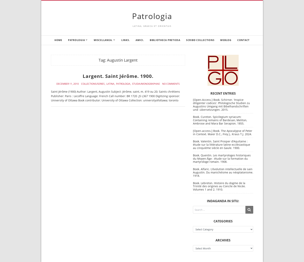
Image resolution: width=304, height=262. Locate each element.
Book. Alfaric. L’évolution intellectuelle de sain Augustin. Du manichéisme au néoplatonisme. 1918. (223, 172)
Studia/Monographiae (146, 84)
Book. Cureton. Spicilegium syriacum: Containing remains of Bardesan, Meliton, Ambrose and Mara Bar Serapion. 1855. (220, 120)
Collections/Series (93, 84)
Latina (110, 84)
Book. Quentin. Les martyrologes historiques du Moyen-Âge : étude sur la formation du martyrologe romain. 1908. (222, 158)
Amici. (140, 40)
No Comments (171, 84)
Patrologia (152, 16)
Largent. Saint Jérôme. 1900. (118, 76)
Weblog (225, 40)
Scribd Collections (200, 40)
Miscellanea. (103, 40)
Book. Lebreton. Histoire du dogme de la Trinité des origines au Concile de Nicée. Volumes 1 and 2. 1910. (219, 186)
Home (58, 40)
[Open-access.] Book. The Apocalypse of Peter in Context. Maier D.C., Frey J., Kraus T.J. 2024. (222, 132)
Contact (243, 40)
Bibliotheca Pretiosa (165, 40)
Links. (125, 40)
